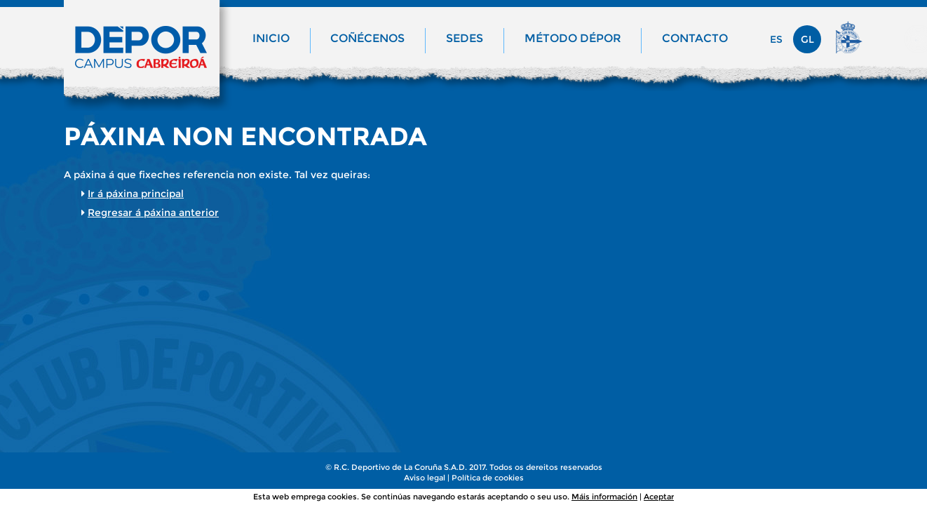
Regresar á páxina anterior (153, 212)
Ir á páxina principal (136, 193)
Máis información (604, 496)
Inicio (271, 38)
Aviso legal (424, 478)
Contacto (695, 38)
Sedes (464, 38)
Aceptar (659, 496)
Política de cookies (488, 478)
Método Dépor (573, 38)
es (776, 39)
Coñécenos (367, 38)
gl (807, 39)
